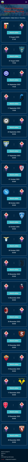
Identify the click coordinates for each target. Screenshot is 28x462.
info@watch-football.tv (10, 459)
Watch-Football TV (5, 451)
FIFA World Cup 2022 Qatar (7, 457)
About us (3, 453)
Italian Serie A (15, 18)
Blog (2, 455)
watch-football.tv (5, 18)
